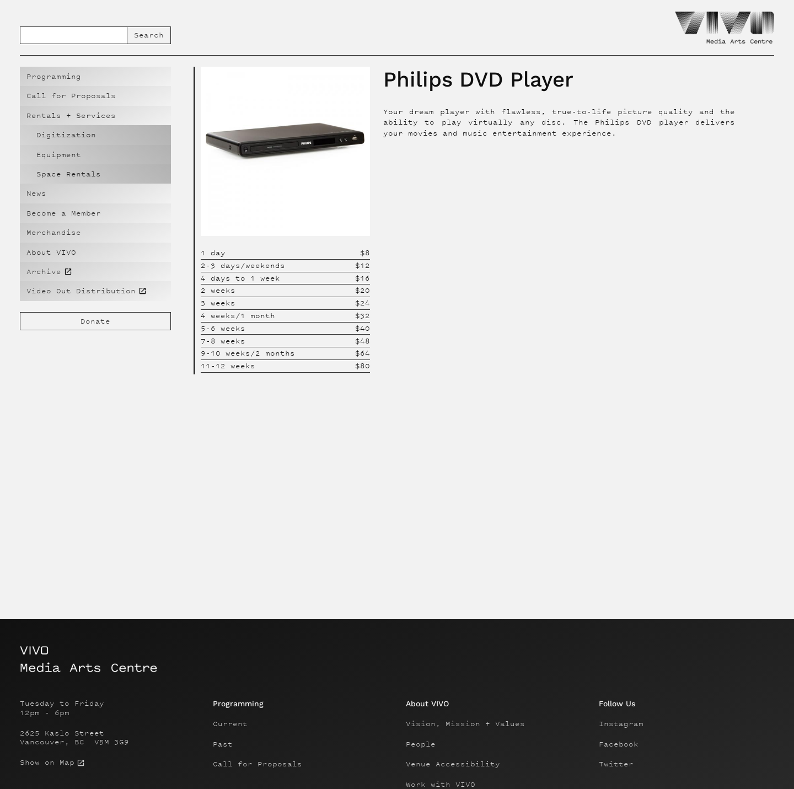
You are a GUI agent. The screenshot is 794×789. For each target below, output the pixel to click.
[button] (95, 115)
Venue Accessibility (453, 764)
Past (223, 744)
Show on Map (47, 762)
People (421, 744)
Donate (95, 321)
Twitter (616, 764)
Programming (53, 76)
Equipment (58, 154)
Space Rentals (68, 174)
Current (230, 724)
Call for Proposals (71, 95)
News (36, 193)
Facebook (619, 744)
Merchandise (53, 232)
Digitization (66, 134)
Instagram (621, 724)
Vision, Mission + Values (465, 724)
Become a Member (63, 213)
